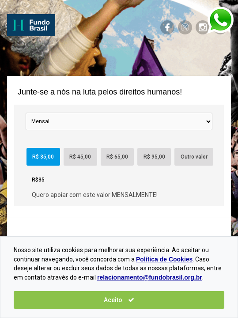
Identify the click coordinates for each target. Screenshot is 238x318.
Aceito (119, 299)
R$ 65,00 (117, 157)
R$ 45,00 (80, 157)
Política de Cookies (164, 259)
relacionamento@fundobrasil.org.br (149, 277)
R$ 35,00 (43, 157)
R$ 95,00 (154, 157)
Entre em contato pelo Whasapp (220, 20)
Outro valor (194, 157)
